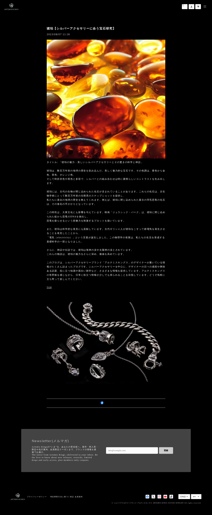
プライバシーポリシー (37, 497)
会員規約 (79, 497)
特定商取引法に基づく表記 (62, 497)
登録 (166, 450)
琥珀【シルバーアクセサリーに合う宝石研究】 (81, 28)
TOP (49, 287)
